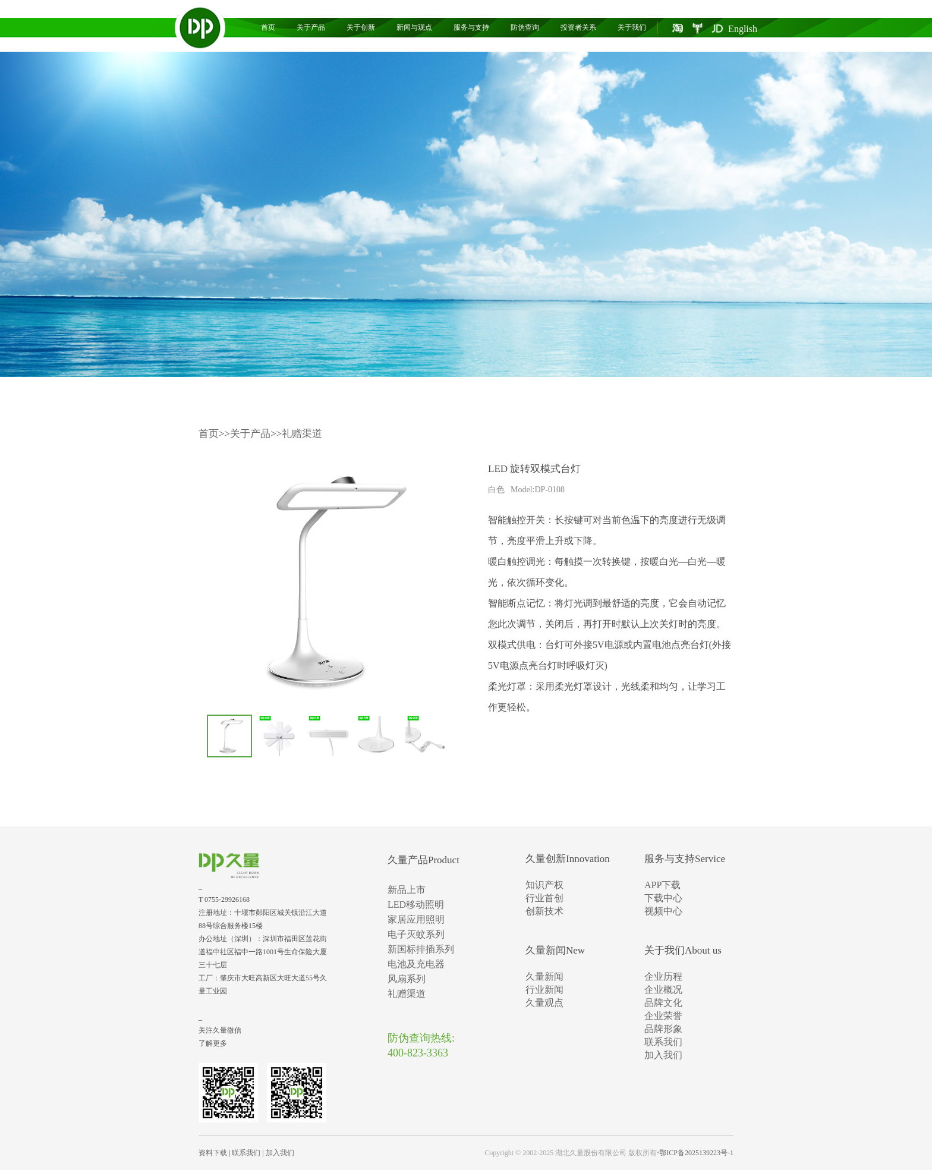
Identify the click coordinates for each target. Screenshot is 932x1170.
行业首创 (544, 898)
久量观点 (544, 1003)
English (742, 29)
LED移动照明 (416, 904)
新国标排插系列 (421, 949)
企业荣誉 (663, 1016)
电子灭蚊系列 (416, 934)
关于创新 (361, 27)
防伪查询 (525, 27)
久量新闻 (544, 976)
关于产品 (311, 27)
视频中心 (663, 911)
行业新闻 (544, 990)
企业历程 (663, 976)
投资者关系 (578, 27)
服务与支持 (471, 27)
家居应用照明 (416, 919)
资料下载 (213, 1153)
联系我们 (663, 1042)
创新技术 (544, 911)
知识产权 (544, 885)
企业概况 (663, 990)
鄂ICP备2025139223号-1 (696, 1153)
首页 (268, 27)
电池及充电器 (416, 964)
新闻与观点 (414, 27)
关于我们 (632, 27)
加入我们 (663, 1055)
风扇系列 (407, 979)
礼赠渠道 (302, 433)
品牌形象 (663, 1029)
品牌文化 (663, 1003)
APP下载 (662, 885)
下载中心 (663, 898)
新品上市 (407, 890)
